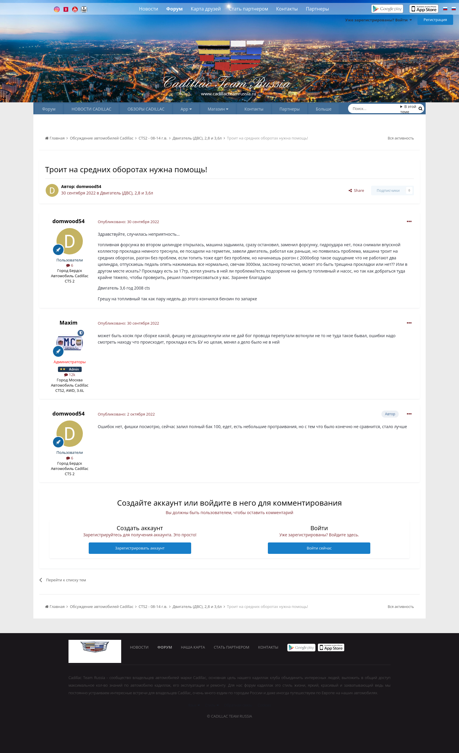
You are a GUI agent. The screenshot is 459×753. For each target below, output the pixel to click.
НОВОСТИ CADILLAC (91, 109)
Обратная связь (238, 705)
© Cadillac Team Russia (229, 716)
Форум (174, 9)
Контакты (287, 9)
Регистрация (435, 19)
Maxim (68, 322)
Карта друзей (206, 9)
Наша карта (193, 647)
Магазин (218, 109)
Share (356, 190)
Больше (324, 109)
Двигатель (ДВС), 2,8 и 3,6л (126, 193)
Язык (193, 705)
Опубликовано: (128, 221)
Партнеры (317, 9)
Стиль (212, 705)
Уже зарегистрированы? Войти (378, 20)
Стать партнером (248, 9)
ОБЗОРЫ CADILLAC (145, 109)
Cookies (264, 705)
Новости (148, 9)
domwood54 (88, 186)
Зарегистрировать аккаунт (140, 548)
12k (69, 374)
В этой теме (408, 109)
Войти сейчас (319, 548)
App (186, 109)
